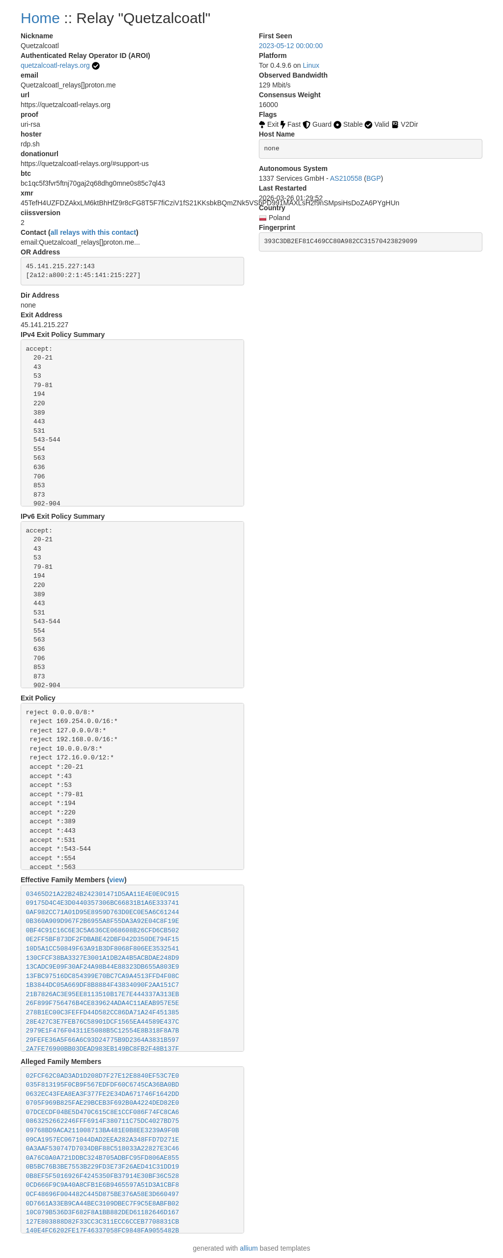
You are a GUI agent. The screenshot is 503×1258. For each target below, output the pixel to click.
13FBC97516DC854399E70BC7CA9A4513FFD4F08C (102, 976)
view (117, 880)
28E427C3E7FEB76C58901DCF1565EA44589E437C (102, 1022)
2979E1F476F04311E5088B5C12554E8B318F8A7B (102, 1030)
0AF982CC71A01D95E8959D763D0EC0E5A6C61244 (102, 912)
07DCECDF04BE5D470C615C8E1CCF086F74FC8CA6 (102, 1112)
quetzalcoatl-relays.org (55, 65)
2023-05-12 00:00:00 (291, 46)
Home (40, 18)
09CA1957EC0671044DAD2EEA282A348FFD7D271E (102, 1140)
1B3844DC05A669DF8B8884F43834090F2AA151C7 (102, 985)
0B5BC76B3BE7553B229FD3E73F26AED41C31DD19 (102, 1167)
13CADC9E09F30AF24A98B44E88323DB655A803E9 (102, 967)
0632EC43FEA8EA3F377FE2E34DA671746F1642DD (102, 1094)
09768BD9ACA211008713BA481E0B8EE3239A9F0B (102, 1130)
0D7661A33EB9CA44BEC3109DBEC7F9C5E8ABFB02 (102, 1203)
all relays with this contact (93, 232)
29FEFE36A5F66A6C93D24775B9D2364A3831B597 (102, 1040)
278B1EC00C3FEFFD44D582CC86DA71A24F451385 (102, 1012)
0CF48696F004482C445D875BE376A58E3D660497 (102, 1194)
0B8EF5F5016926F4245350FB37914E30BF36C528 (102, 1176)
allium (249, 1248)
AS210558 (346, 178)
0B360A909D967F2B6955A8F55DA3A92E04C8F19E (102, 921)
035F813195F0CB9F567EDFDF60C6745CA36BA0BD (102, 1085)
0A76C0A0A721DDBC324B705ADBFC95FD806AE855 (102, 1158)
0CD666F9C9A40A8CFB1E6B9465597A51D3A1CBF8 (102, 1185)
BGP (373, 178)
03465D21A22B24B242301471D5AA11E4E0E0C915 (102, 894)
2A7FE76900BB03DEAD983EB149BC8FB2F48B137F (102, 1049)
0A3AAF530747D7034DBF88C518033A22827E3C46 (102, 1148)
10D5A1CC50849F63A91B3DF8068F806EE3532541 (102, 948)
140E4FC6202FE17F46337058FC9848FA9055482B (102, 1230)
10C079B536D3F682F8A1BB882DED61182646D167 (102, 1212)
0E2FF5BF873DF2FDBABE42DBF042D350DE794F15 (102, 939)
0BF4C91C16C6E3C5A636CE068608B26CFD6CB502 (102, 930)
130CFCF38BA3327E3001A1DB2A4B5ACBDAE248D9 (102, 958)
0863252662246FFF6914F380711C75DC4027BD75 (102, 1121)
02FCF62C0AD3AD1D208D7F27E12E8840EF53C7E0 (102, 1076)
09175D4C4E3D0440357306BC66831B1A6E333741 (102, 903)
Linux (311, 65)
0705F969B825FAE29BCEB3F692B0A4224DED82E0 (102, 1103)
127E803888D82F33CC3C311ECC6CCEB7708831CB (102, 1222)
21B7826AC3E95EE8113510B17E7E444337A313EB (102, 994)
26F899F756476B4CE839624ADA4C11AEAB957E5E (102, 1003)
